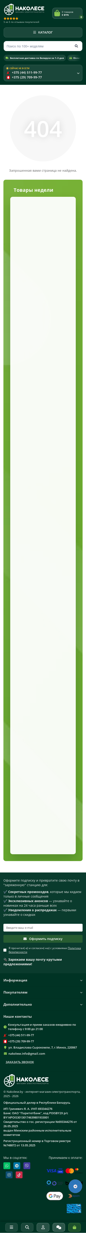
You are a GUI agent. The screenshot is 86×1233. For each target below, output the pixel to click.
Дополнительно (43, 1004)
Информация (43, 980)
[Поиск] (43, 46)
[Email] (43, 928)
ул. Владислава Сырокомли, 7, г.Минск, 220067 (42, 1047)
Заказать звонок (20, 1062)
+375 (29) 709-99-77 (21, 1041)
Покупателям (43, 992)
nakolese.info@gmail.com (26, 1053)
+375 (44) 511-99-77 (21, 1035)
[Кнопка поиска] (76, 46)
